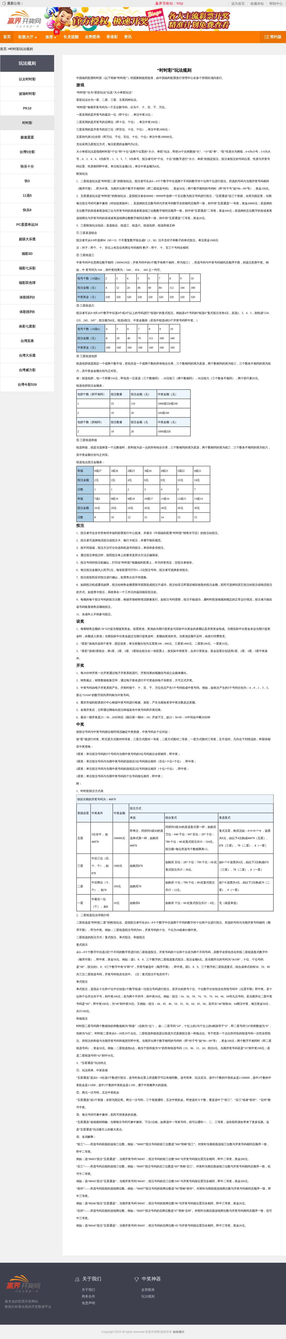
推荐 (50, 37)
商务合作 (88, 1296)
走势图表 (92, 37)
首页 (7, 37)
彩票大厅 (27, 37)
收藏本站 (257, 3)
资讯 (128, 37)
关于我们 (88, 1290)
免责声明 (88, 1303)
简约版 (275, 37)
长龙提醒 (71, 37)
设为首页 (238, 3)
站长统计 (178, 1332)
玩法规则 (148, 1296)
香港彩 (112, 37)
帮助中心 (276, 3)
